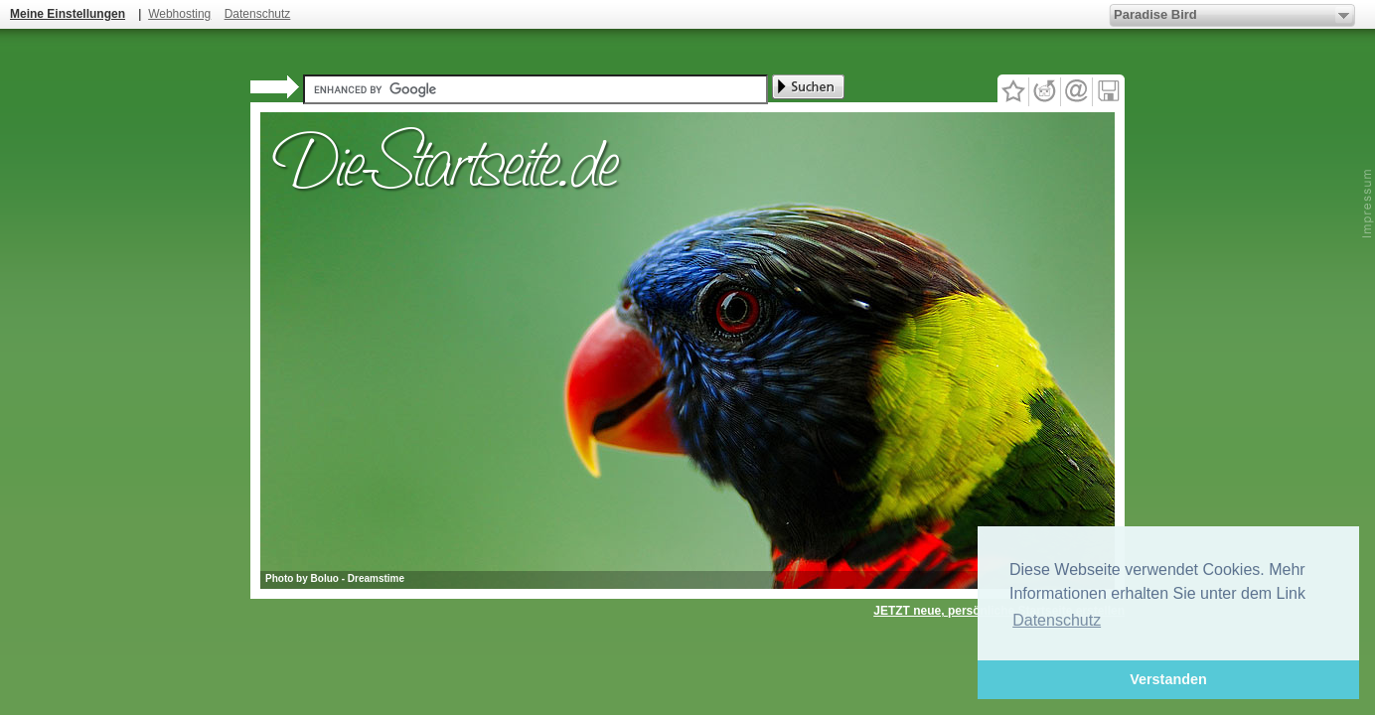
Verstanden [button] (1168, 679)
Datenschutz (258, 14)
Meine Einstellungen (67, 14)
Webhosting (179, 14)
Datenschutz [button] (1056, 620)
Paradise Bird (1155, 14)
